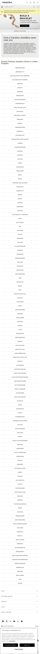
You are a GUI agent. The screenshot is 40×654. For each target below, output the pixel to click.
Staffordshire (20, 488)
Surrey (20, 472)
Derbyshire (20, 171)
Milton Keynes (20, 345)
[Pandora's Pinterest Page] (21, 621)
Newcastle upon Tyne (20, 357)
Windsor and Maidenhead (20, 559)
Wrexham (20, 571)
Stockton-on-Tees (20, 492)
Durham (20, 202)
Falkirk (20, 234)
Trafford (20, 512)
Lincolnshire (20, 317)
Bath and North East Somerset (20, 75)
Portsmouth (20, 408)
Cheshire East (20, 135)
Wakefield (20, 531)
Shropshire (20, 448)
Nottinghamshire (20, 385)
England (20, 210)
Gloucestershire (19, 246)
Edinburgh (20, 206)
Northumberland (20, 353)
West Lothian (20, 539)
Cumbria (20, 143)
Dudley (20, 198)
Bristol (20, 123)
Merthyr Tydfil (20, 349)
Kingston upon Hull (20, 294)
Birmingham (20, 95)
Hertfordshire (20, 274)
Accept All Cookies (10, 645)
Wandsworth (20, 551)
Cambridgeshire (20, 127)
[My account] (30, 2)
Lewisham (20, 313)
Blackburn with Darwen (19, 79)
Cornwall (20, 151)
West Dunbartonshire (20, 523)
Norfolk (20, 361)
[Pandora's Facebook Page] (2, 621)
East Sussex (20, 222)
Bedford (20, 83)
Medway (20, 341)
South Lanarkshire (20, 452)
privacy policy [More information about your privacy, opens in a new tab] (12, 641)
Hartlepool (20, 270)
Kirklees (20, 297)
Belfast (20, 87)
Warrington (20, 567)
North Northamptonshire (20, 377)
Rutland (20, 424)
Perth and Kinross (20, 397)
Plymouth (20, 401)
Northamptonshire (20, 381)
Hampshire (20, 254)
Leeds (20, 305)
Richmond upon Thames (20, 420)
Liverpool (20, 321)
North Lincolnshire (20, 373)
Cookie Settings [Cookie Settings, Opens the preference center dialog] (18, 649)
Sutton (20, 484)
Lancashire (19, 301)
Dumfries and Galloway (20, 182)
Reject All (27, 645)
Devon (20, 179)
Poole (20, 405)
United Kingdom (7, 626)
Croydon (20, 159)
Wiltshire (20, 527)
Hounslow (20, 266)
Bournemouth (20, 103)
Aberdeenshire (20, 67)
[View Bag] (34, 2)
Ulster (20, 583)
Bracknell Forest (20, 115)
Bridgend (20, 91)
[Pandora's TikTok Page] (18, 621)
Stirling (20, 476)
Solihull (20, 460)
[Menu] (37, 2)
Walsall (20, 535)
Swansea (20, 496)
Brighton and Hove (20, 107)
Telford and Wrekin (20, 504)
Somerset (20, 464)
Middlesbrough (20, 337)
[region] (19, 641)
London (20, 325)
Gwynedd (20, 250)
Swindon (20, 500)
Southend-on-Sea (20, 468)
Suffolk (20, 436)
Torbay (20, 508)
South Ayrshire (20, 428)
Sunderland (20, 456)
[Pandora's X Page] (10, 621)
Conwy (20, 163)
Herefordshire (20, 258)
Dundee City (20, 190)
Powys (20, 412)
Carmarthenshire (20, 147)
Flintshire (20, 230)
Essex (20, 218)
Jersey (20, 286)
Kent (20, 290)
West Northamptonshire (20, 555)
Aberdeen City (20, 71)
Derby (20, 175)
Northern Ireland (20, 369)
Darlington (20, 167)
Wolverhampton (20, 547)
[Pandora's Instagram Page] (6, 621)
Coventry (20, 155)
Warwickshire (20, 516)
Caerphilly (20, 131)
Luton (20, 329)
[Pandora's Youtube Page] (14, 621)
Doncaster (20, 186)
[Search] (27, 2)
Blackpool (20, 111)
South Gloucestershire (20, 440)
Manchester (20, 333)
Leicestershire (20, 309)
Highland (20, 262)
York (20, 278)
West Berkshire (20, 520)
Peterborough (20, 416)
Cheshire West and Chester (20, 139)
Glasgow (20, 242)
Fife (20, 226)
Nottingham (20, 365)
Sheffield (20, 444)
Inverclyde (20, 282)
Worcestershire (20, 563)
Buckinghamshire (20, 99)
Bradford (20, 119)
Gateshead (20, 238)
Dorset (20, 194)
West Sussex (20, 575)
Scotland (20, 432)
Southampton (20, 480)
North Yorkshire (20, 389)
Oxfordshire (20, 393)
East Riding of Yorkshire (20, 214)
